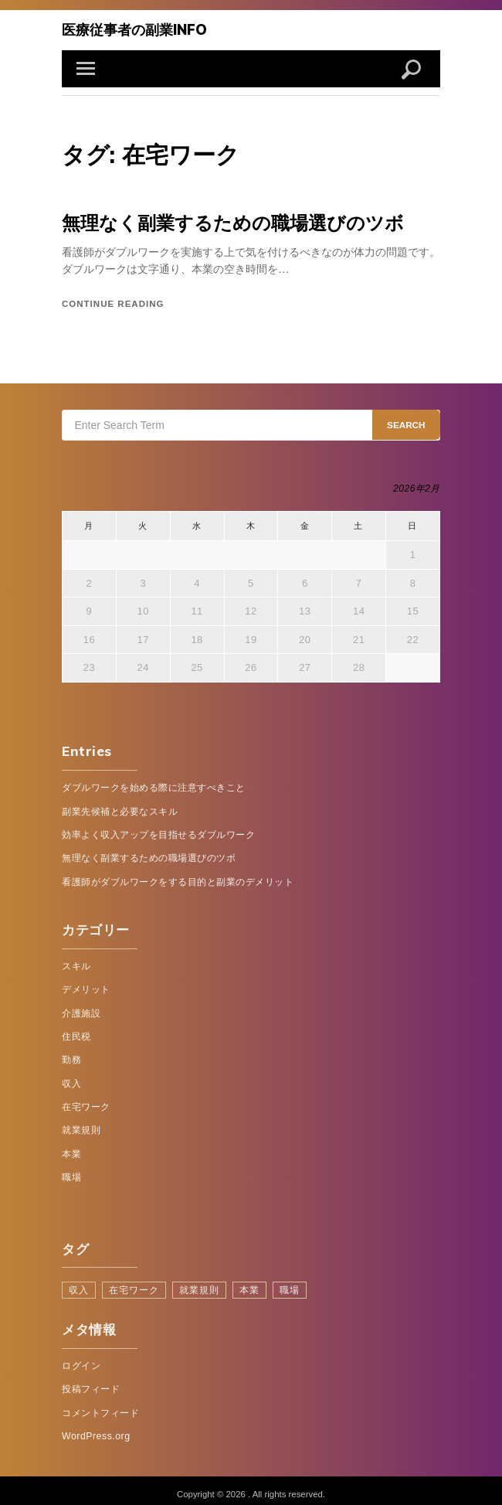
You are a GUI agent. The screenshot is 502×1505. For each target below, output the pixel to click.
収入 (71, 1078)
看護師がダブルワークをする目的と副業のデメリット (177, 878)
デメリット (86, 985)
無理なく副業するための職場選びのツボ (226, 220)
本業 (71, 1147)
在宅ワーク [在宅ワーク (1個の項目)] (130, 1282)
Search (407, 422)
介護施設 (81, 1008)
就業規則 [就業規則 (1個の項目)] (192, 1282)
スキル (76, 962)
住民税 (76, 1032)
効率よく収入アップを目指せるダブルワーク (158, 831)
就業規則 (81, 1124)
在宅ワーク (86, 1101)
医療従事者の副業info (130, 29)
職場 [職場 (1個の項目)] (279, 1282)
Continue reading (112, 301)
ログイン (81, 1358)
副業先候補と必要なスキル (120, 808)
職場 (71, 1171)
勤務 (71, 1055)
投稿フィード (91, 1381)
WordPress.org (96, 1427)
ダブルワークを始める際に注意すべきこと (154, 785)
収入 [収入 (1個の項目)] (78, 1282)
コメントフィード (100, 1404)
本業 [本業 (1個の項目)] (240, 1282)
